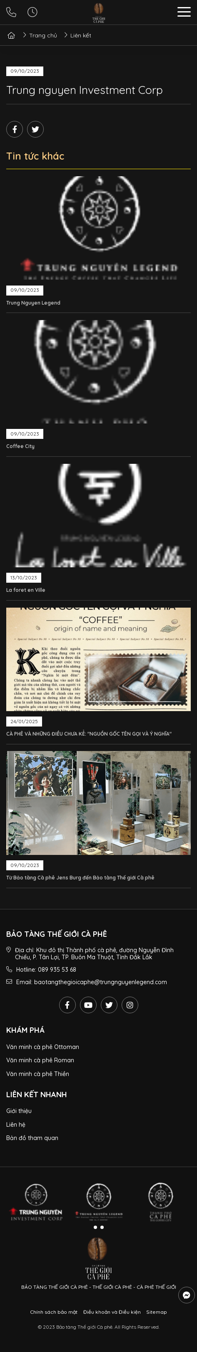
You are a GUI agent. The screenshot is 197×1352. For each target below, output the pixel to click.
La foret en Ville (25, 590)
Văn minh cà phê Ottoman (42, 1047)
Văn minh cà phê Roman (40, 1060)
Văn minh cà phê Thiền (37, 1074)
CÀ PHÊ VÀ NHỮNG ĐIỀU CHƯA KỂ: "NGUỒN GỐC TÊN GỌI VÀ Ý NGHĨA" (89, 734)
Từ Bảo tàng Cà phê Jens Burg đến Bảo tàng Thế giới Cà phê (80, 877)
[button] (184, 13)
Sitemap (156, 1312)
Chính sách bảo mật (53, 1312)
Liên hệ (15, 1124)
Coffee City (20, 446)
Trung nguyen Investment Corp (84, 90)
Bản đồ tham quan (32, 1138)
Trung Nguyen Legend (33, 303)
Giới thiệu (19, 1111)
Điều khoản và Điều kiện (112, 1312)
